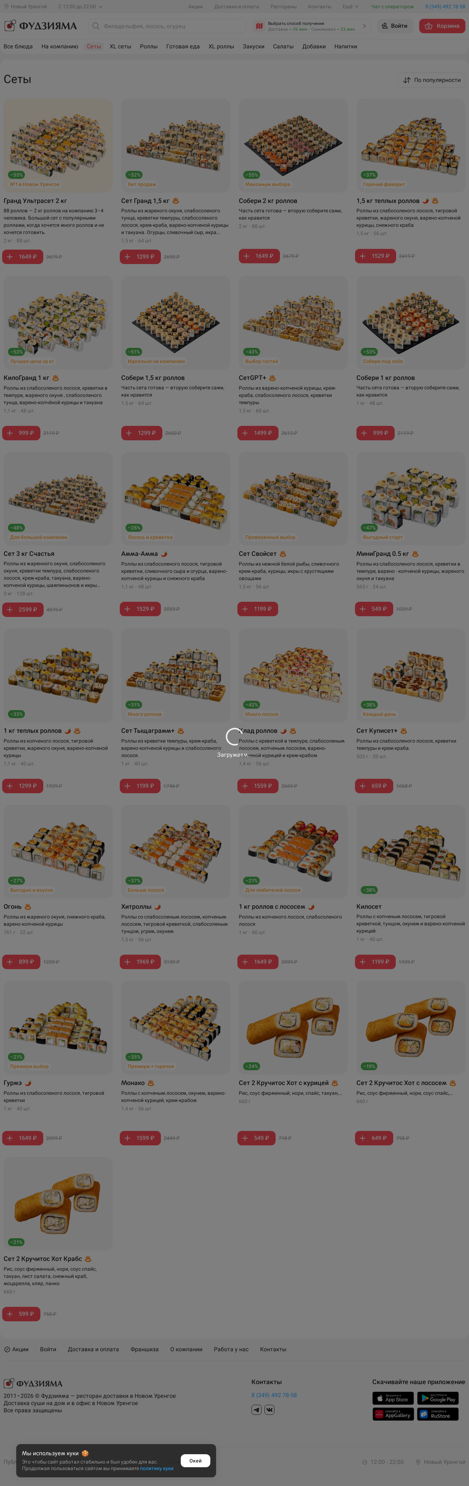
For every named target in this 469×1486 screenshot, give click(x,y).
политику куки (157, 1468)
